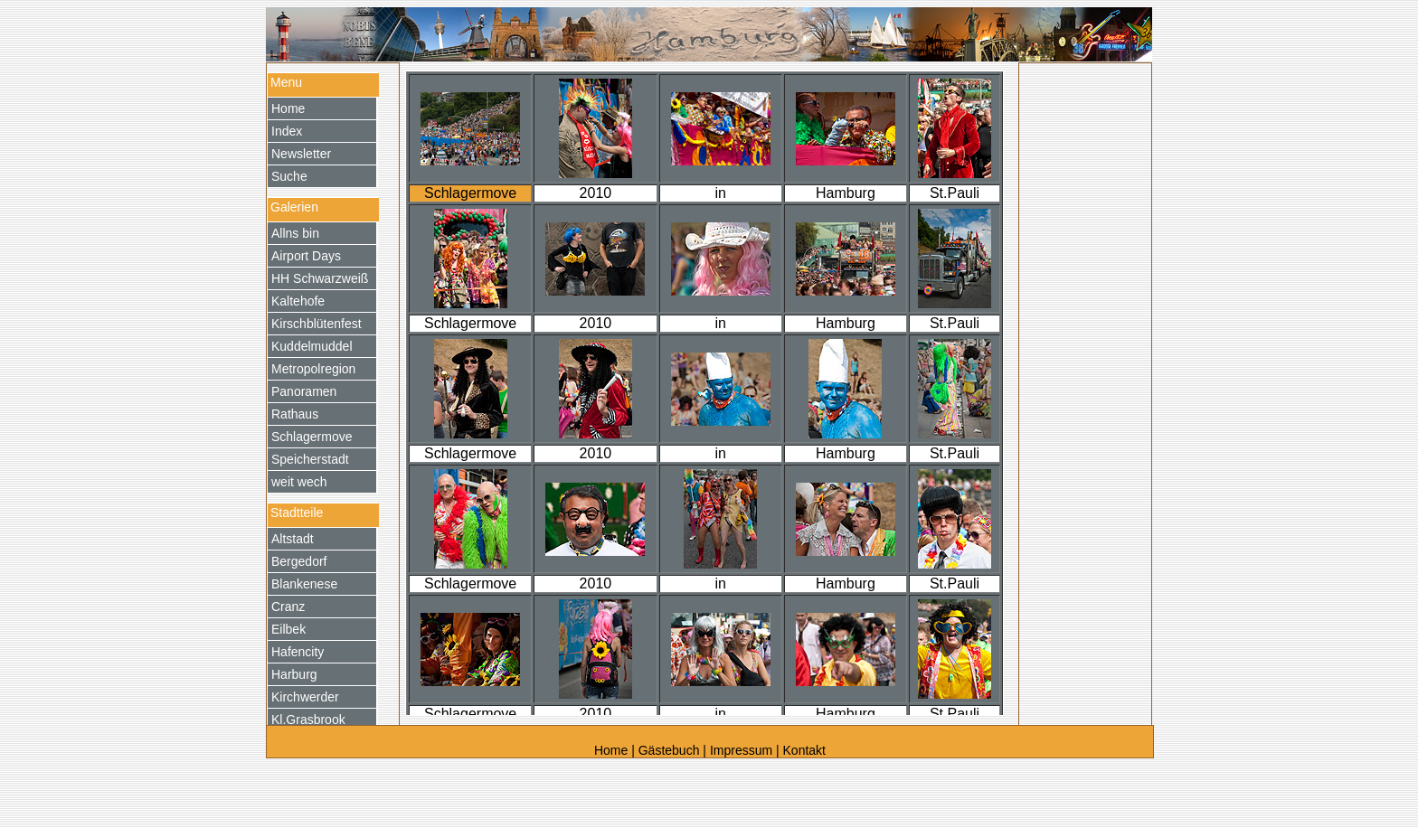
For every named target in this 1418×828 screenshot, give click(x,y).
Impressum (741, 750)
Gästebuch (669, 750)
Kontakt (804, 750)
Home (612, 750)
